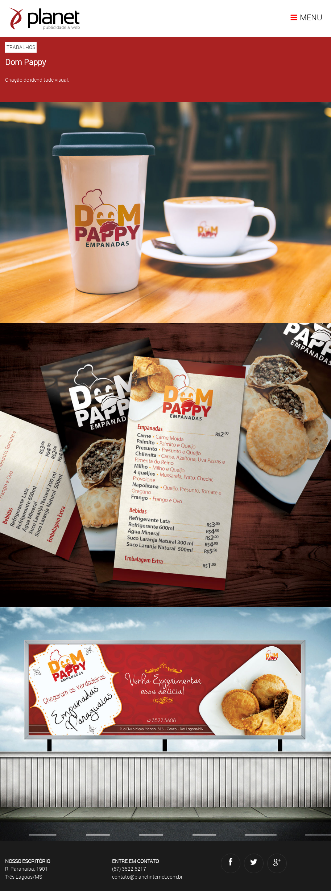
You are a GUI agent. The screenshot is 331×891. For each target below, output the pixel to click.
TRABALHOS (21, 47)
